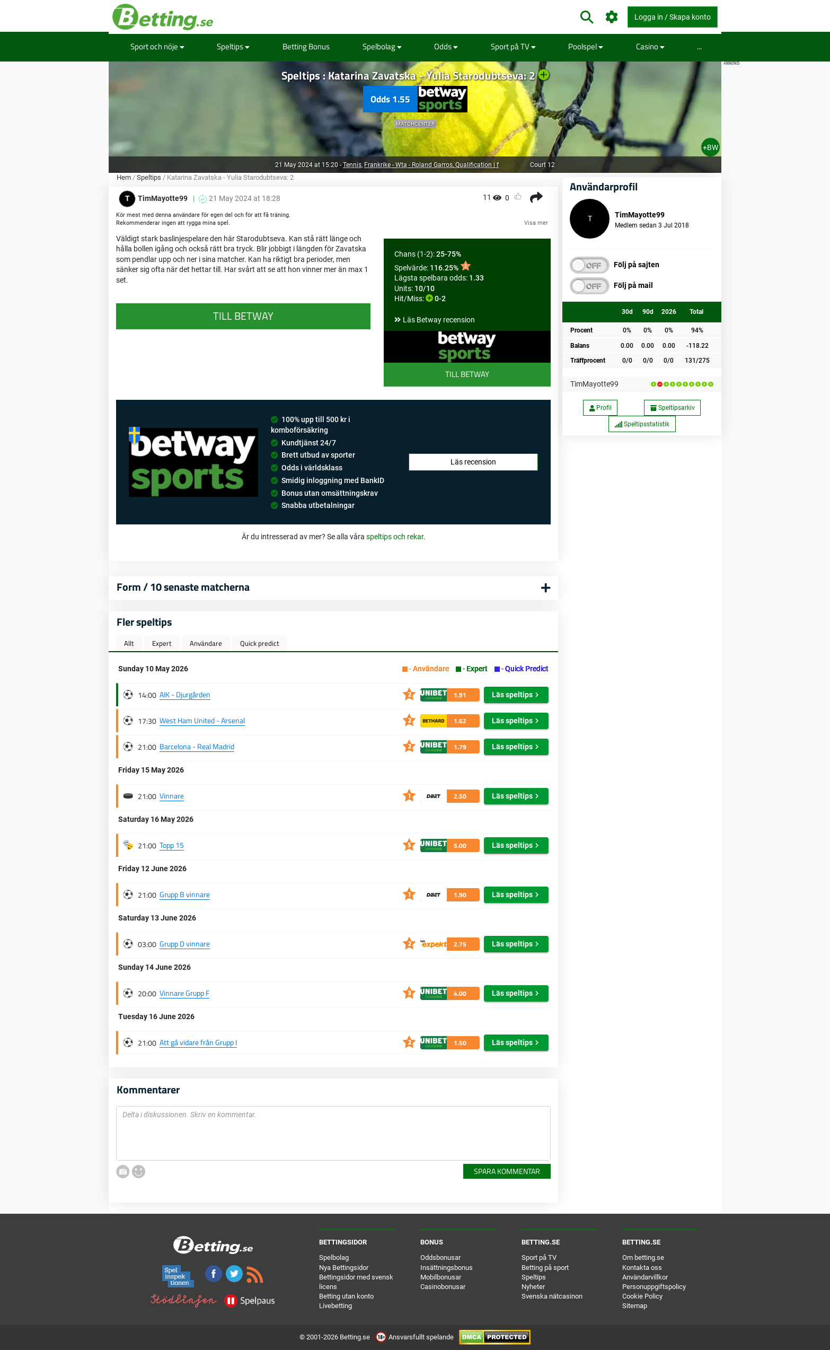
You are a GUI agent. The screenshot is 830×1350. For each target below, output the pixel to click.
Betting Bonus (306, 46)
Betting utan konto (346, 1296)
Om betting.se (643, 1257)
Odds (446, 46)
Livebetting (335, 1306)
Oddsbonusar (440, 1257)
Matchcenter (415, 124)
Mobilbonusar (440, 1277)
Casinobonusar (442, 1287)
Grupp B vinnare (185, 894)
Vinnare (172, 795)
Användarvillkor (645, 1277)
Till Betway (467, 374)
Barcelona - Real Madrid (197, 746)
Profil (600, 407)
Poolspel (585, 46)
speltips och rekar (394, 536)
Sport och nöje (157, 46)
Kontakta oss (642, 1268)
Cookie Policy (642, 1296)
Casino (650, 46)
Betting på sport (545, 1268)
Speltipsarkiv (672, 407)
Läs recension (473, 462)
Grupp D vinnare (185, 943)
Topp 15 (172, 845)
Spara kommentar (507, 1171)
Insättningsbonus (446, 1268)
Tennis (352, 165)
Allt (129, 643)
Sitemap (634, 1306)
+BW (710, 147)
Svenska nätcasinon (552, 1296)
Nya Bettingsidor (343, 1268)
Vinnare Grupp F (184, 992)
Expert (162, 643)
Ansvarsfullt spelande (415, 1337)
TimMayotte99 (594, 384)
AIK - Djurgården (185, 694)
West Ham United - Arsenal (202, 720)
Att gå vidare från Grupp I (198, 1042)
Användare (206, 643)
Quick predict (259, 643)
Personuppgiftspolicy (654, 1287)
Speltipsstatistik (641, 424)
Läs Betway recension (439, 319)
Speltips (233, 46)
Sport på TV (513, 46)
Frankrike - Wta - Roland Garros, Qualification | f (431, 165)
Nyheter (533, 1287)
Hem (124, 177)
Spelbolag (382, 46)
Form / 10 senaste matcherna (183, 586)
